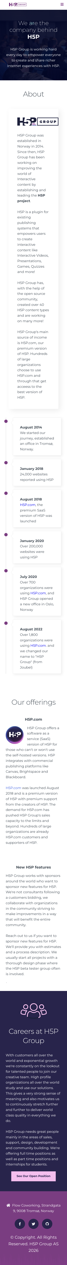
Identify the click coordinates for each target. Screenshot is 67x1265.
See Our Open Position (34, 1176)
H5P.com (27, 505)
